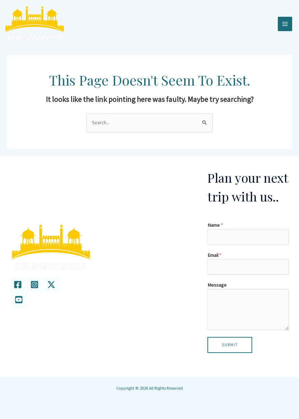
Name (215, 225)
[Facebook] (17, 284)
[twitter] (51, 284)
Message (217, 285)
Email (214, 255)
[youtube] (18, 299)
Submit (230, 345)
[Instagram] (34, 284)
